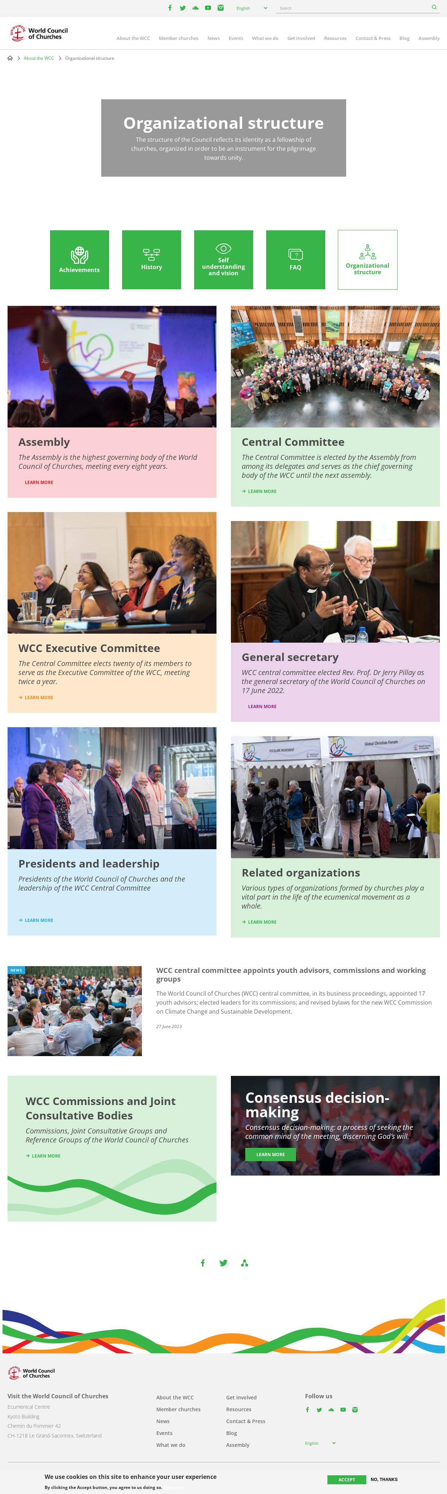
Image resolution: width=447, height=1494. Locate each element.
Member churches (178, 38)
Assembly (429, 38)
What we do (265, 38)
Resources (335, 38)
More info (174, 1487)
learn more (39, 697)
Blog (404, 38)
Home (10, 57)
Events (236, 38)
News (213, 38)
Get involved (301, 38)
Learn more (262, 706)
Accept (347, 1480)
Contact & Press (373, 38)
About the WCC (133, 38)
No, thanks (384, 1479)
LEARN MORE (39, 482)
